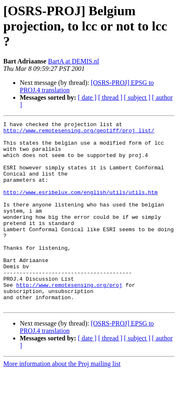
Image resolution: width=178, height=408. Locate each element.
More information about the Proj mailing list (61, 400)
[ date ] (87, 97)
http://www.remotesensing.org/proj (69, 318)
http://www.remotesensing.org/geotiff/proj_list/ (79, 132)
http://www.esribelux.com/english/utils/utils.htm (80, 207)
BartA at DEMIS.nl (73, 61)
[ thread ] (110, 97)
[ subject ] (137, 97)
